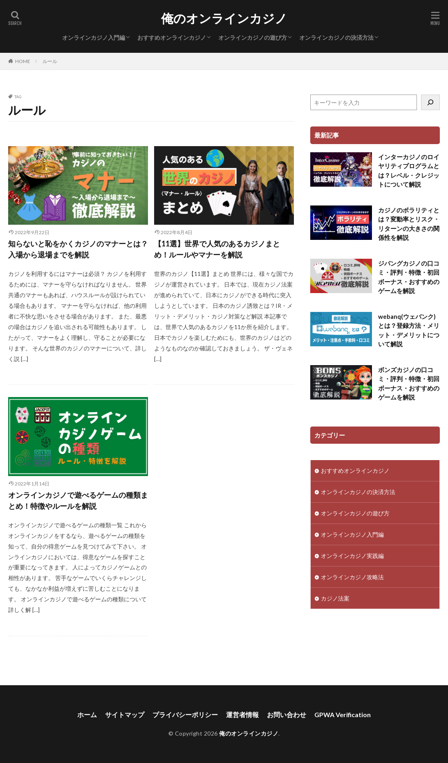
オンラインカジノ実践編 (352, 555)
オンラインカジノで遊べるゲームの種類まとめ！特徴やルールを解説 (78, 500)
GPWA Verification (342, 714)
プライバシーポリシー (185, 714)
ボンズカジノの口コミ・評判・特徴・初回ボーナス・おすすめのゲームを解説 (408, 383)
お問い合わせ (286, 714)
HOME (22, 61)
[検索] (430, 102)
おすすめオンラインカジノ (171, 37)
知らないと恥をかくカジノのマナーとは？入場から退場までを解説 (78, 249)
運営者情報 (242, 714)
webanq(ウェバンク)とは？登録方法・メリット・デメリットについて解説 (408, 330)
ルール (50, 61)
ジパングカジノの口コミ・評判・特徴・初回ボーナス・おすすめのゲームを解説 (408, 277)
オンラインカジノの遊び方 (252, 37)
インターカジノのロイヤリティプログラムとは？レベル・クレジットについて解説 (408, 170)
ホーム (87, 714)
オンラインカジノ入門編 (93, 37)
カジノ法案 (335, 598)
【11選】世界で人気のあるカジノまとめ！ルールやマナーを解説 (217, 249)
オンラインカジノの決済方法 (336, 37)
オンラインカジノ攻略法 (352, 576)
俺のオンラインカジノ (224, 18)
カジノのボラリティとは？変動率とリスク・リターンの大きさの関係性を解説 (408, 224)
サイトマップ (124, 714)
